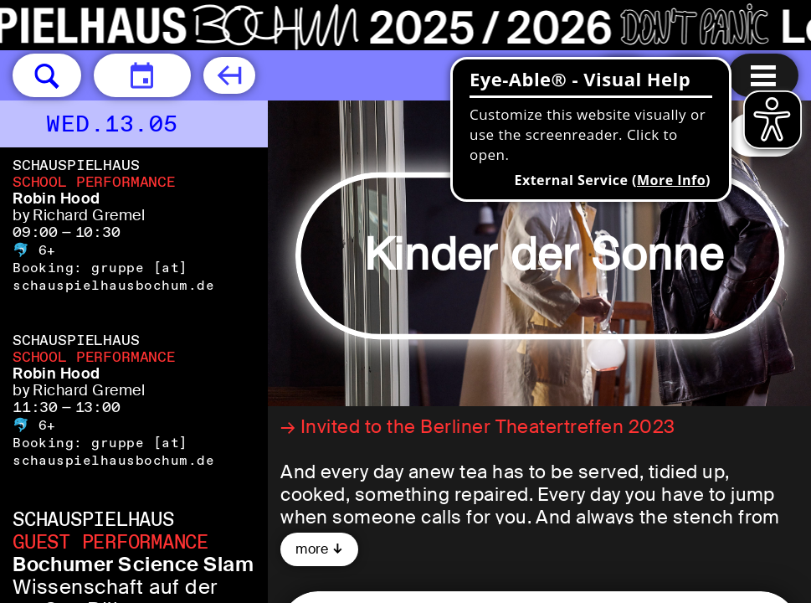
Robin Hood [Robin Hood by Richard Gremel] (56, 198)
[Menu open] (763, 75)
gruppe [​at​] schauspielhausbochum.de (113, 276)
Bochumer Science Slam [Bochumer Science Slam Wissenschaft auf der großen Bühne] (133, 564)
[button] (47, 75)
